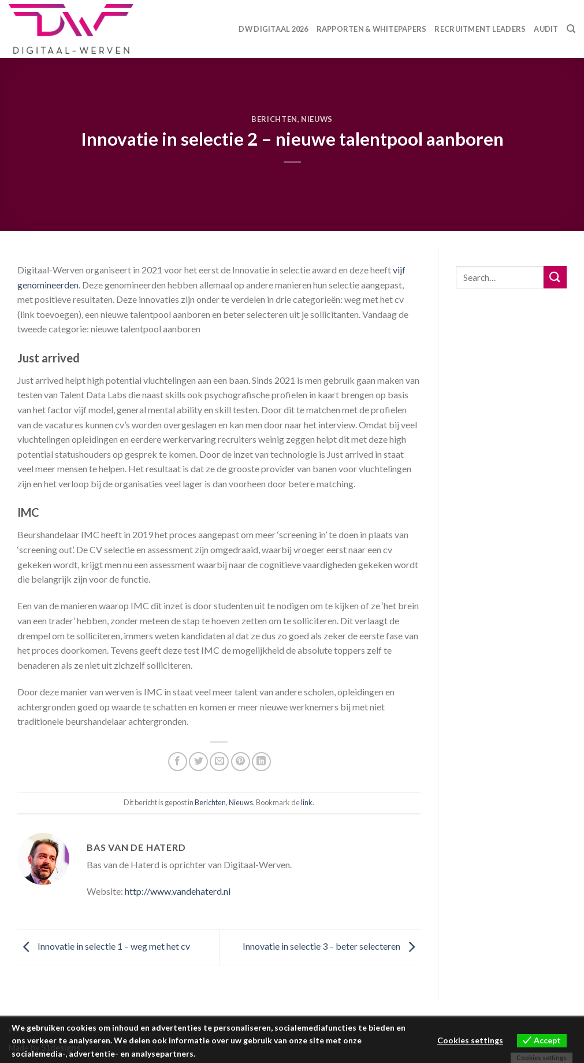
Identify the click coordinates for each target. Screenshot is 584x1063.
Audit (546, 29)
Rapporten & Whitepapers (372, 29)
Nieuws (317, 119)
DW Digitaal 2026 (273, 29)
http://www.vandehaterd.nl (177, 891)
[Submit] (555, 277)
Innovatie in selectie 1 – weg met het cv (103, 945)
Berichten (274, 119)
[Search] (571, 29)
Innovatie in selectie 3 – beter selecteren (332, 945)
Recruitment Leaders (480, 29)
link (307, 802)
